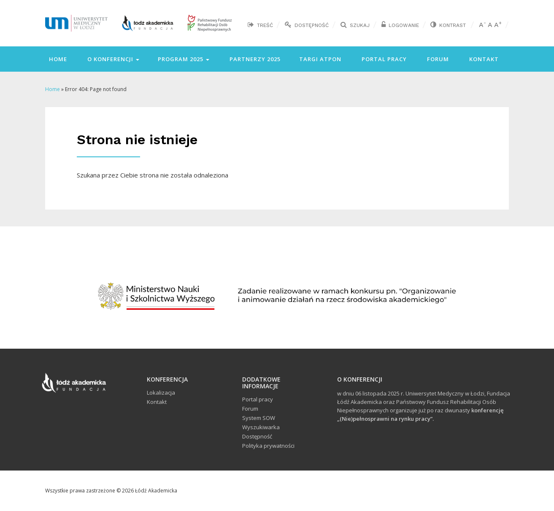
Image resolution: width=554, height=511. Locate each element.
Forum (437, 59)
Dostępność (312, 25)
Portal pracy (383, 59)
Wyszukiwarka (261, 427)
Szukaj (360, 25)
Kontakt (483, 59)
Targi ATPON (320, 59)
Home (57, 59)
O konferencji (112, 59)
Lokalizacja (161, 392)
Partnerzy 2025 (254, 59)
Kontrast (452, 25)
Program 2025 (183, 59)
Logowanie (404, 25)
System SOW (258, 418)
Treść (265, 25)
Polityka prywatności (268, 445)
